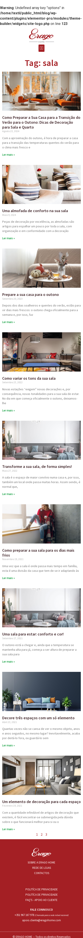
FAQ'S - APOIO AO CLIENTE (41, 900)
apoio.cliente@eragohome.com (41, 920)
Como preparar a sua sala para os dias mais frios (38, 553)
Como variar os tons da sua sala (29, 378)
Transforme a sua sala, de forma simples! (37, 466)
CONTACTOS (41, 873)
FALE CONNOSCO (41, 910)
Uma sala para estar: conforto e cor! (33, 634)
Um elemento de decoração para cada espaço (41, 801)
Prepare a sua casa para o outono (30, 294)
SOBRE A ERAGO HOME (41, 862)
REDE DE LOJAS (41, 868)
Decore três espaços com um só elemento (38, 717)
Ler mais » (8, 154)
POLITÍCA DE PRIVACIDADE (41, 889)
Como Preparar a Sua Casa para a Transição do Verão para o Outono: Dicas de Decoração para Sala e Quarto (41, 122)
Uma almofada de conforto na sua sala (35, 210)
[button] (41, 48)
